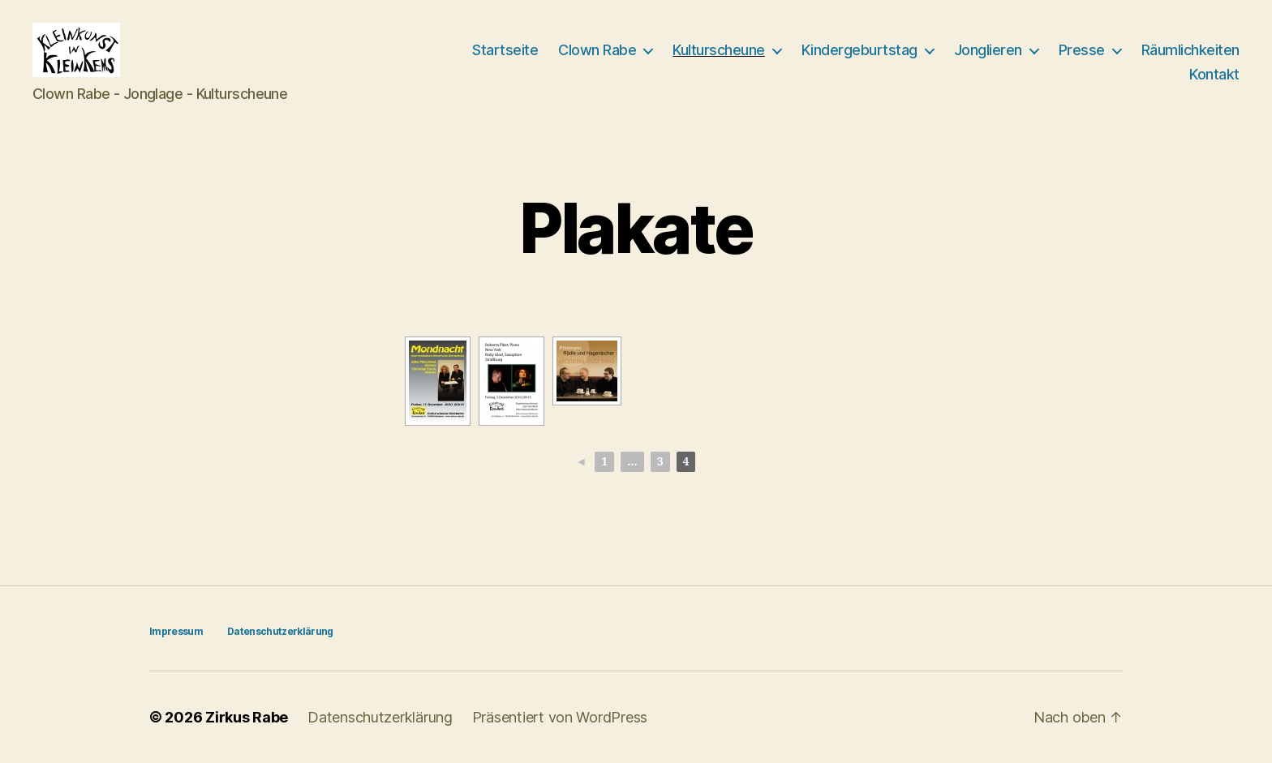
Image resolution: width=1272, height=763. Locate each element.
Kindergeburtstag (859, 49)
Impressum (176, 631)
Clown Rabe (597, 49)
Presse (1082, 49)
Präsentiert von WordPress (559, 717)
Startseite (505, 49)
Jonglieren (988, 49)
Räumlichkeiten (1190, 49)
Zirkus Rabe (246, 717)
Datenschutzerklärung (280, 631)
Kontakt (1214, 74)
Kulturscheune (719, 49)
